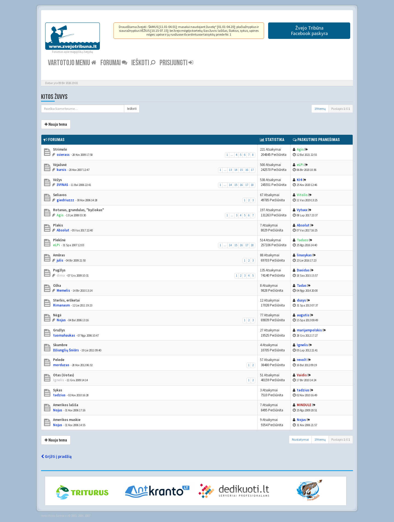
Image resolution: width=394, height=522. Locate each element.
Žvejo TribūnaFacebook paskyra (309, 30)
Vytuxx (302, 210)
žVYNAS (62, 184)
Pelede (58, 359)
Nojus (61, 320)
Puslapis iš (340, 109)
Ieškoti (143, 62)
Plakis (57, 225)
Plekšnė (59, 240)
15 (241, 170)
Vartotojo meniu (72, 62)
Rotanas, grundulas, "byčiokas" (78, 210)
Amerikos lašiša (65, 405)
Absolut (63, 230)
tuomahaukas (64, 335)
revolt (302, 359)
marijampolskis (309, 330)
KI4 (299, 179)
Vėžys (57, 179)
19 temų (320, 109)
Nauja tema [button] (56, 124)
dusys (301, 300)
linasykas (304, 255)
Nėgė (57, 315)
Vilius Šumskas (58, 516)
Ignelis (302, 345)
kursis (61, 169)
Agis (300, 149)
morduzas (61, 365)
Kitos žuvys (54, 97)
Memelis (63, 290)
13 (230, 170)
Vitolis (302, 195)
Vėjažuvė (59, 164)
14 (235, 170)
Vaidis (302, 375)
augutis (303, 315)
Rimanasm (61, 305)
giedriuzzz (65, 200)
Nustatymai (300, 439)
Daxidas (303, 270)
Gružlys (58, 330)
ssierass (63, 154)
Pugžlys (58, 270)
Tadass (302, 240)
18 (252, 185)
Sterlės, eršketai (66, 300)
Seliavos (59, 195)
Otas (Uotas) (63, 375)
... (232, 155)
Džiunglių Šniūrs (66, 350)
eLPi (300, 164)
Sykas (57, 390)
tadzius (59, 395)
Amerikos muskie (66, 419)
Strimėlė (59, 149)
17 (252, 170)
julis (60, 260)
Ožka (56, 285)
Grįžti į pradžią (56, 456)
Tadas (301, 285)
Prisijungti (176, 62)
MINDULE (304, 405)
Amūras (58, 255)
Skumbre (59, 345)
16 (246, 170)
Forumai (113, 62)
